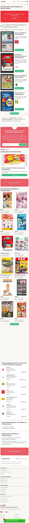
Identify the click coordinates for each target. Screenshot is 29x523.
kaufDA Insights (4, 498)
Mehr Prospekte (14, 113)
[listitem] (7, 202)
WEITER (14, 18)
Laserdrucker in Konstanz (8, 427)
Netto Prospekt (4, 489)
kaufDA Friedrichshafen (6, 461)
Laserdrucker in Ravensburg (8, 428)
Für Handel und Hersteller (6, 472)
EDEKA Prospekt (4, 478)
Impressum (17, 514)
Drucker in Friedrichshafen (17, 29)
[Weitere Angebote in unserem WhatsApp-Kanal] (13, 520)
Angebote (14, 461)
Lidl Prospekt (3, 491)
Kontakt (16, 516)
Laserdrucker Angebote (21, 441)
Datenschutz (18, 141)
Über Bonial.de (3, 470)
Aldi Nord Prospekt (4, 487)
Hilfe (1, 514)
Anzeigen (26, 4)
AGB (1, 517)
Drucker (19, 461)
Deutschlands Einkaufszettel (6, 496)
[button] (14, 41)
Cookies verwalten (18, 517)
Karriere (2, 473)
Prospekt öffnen (19, 49)
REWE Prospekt (4, 482)
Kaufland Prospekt (4, 480)
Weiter (22, 144)
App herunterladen (4, 499)
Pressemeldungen (4, 501)
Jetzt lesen (14, 175)
